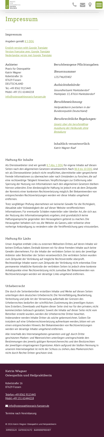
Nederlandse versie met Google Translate (28, 55)
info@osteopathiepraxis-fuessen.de (25, 96)
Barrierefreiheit (42, 430)
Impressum (11, 430)
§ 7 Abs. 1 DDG (55, 165)
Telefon (20, 394)
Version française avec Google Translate (27, 51)
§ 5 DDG (29, 41)
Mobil (19, 398)
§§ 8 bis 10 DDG (83, 169)
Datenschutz (25, 430)
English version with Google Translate (26, 47)
